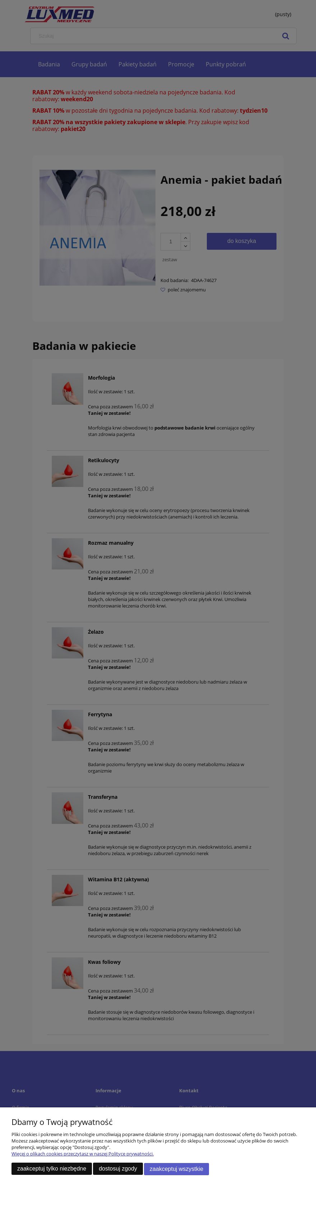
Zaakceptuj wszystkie (176, 1169)
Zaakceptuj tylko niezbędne (51, 1169)
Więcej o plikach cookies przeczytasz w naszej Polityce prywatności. (82, 1154)
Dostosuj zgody (118, 1169)
